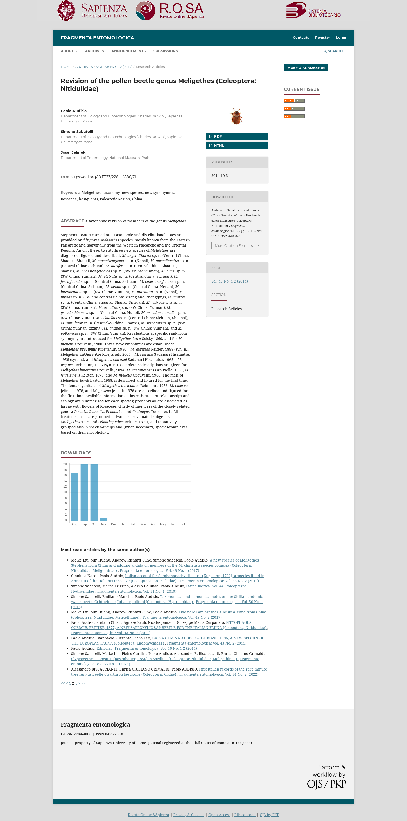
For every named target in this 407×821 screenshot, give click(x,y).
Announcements (129, 51)
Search (333, 51)
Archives (94, 51)
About (67, 51)
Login (341, 37)
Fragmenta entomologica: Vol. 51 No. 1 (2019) (137, 591)
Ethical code (245, 814)
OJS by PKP (269, 814)
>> (84, 683)
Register (322, 37)
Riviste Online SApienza (148, 814)
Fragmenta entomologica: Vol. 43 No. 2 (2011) (110, 632)
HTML (218, 145)
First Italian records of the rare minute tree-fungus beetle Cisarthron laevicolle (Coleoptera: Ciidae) (169, 672)
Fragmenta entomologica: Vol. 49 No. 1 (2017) (159, 570)
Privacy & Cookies (188, 814)
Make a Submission (306, 68)
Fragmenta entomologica (97, 38)
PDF (217, 136)
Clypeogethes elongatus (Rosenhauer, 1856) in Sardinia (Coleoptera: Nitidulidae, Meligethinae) (154, 658)
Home (66, 67)
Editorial (105, 648)
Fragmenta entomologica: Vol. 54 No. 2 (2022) (219, 674)
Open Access (219, 814)
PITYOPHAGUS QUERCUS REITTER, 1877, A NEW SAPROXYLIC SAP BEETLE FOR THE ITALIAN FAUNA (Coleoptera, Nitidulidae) (169, 625)
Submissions (166, 51)
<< (63, 683)
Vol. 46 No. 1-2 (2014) (114, 67)
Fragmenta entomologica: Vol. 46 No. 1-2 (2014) (156, 648)
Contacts (301, 37)
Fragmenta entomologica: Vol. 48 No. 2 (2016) (219, 580)
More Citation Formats (234, 245)
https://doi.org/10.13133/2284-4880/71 (103, 177)
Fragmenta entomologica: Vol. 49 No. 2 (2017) (182, 617)
